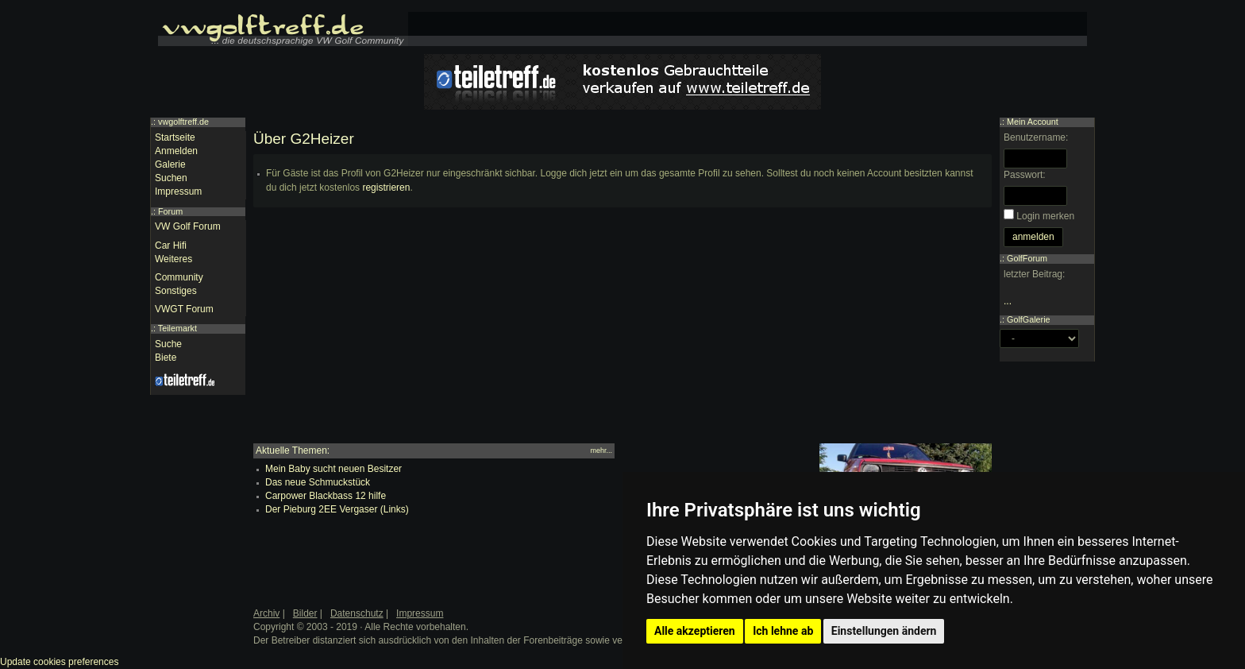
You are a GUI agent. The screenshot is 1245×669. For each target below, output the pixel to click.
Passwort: (1025, 174)
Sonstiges (176, 290)
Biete (165, 357)
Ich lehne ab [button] (783, 631)
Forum (170, 211)
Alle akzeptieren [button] (694, 631)
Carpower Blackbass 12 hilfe (325, 495)
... (1008, 301)
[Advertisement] (622, 332)
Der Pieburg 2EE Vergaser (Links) (337, 509)
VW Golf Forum (188, 226)
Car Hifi (171, 245)
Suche (168, 344)
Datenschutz (357, 613)
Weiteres (173, 259)
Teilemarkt (177, 328)
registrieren (386, 187)
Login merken (1045, 216)
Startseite (175, 137)
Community (179, 277)
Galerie (170, 164)
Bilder (305, 613)
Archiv (266, 613)
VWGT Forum (184, 309)
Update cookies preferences (59, 661)
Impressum (178, 191)
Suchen (171, 178)
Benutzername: (1036, 137)
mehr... (601, 450)
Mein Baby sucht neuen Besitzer (333, 468)
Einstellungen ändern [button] (884, 631)
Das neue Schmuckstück (317, 482)
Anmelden (176, 151)
